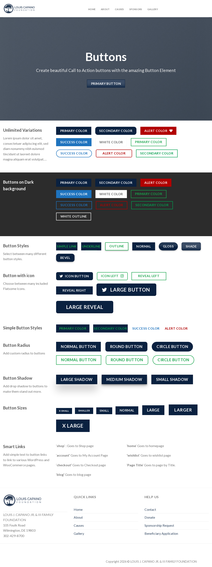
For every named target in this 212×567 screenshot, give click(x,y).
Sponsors (135, 9)
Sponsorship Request (159, 525)
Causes (119, 9)
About (105, 9)
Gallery (152, 9)
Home (91, 9)
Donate (150, 517)
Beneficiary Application (161, 533)
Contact (150, 509)
